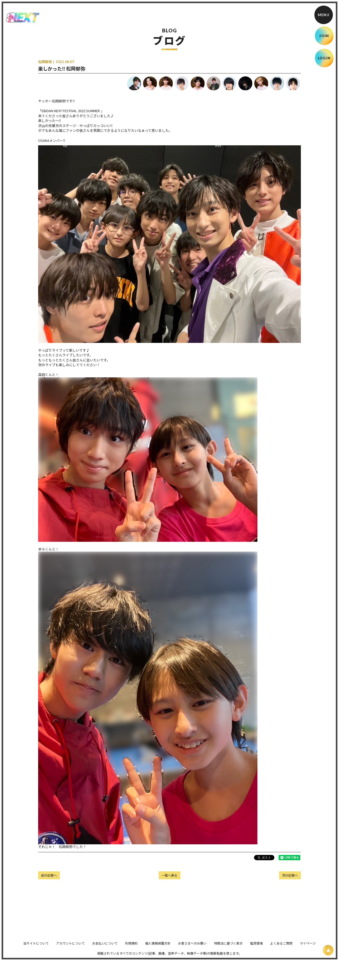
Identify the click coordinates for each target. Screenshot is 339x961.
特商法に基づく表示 (228, 947)
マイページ (308, 947)
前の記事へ (49, 875)
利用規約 (131, 947)
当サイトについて (36, 947)
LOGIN (324, 58)
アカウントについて (70, 947)
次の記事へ (290, 875)
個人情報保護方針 (158, 947)
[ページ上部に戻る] (328, 950)
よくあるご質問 (281, 947)
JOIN (324, 36)
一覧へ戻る (169, 875)
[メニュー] (323, 15)
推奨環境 (256, 947)
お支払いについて (105, 947)
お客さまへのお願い (192, 947)
